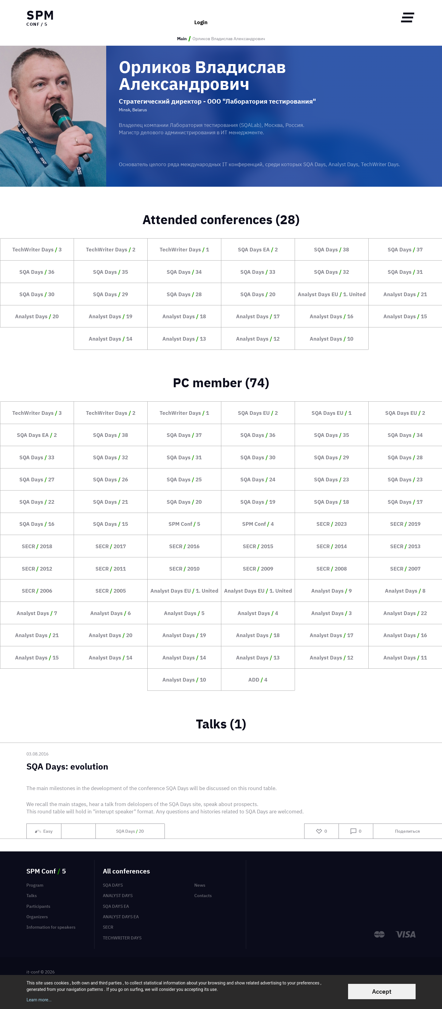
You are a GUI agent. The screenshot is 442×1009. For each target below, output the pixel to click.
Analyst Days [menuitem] (118, 895)
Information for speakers (51, 927)
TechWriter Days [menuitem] (122, 938)
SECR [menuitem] (108, 927)
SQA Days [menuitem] (113, 885)
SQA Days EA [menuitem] (116, 906)
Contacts (203, 895)
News (199, 885)
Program (34, 885)
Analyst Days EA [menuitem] (121, 916)
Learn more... (39, 999)
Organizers (37, 916)
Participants (38, 906)
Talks (31, 895)
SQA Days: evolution (67, 766)
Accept (381, 991)
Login (200, 17)
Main (182, 38)
